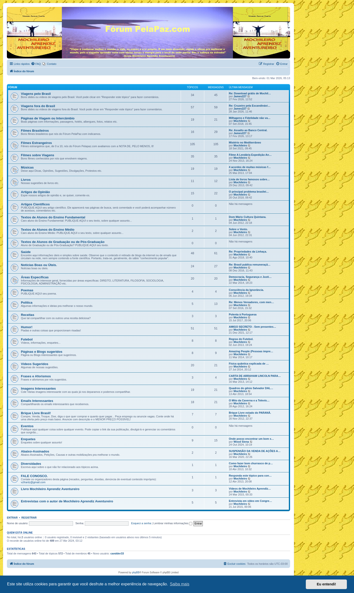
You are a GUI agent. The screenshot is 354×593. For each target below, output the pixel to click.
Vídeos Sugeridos (34, 364)
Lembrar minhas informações (172, 523)
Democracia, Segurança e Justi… (250, 276)
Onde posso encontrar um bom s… (251, 438)
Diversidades (31, 464)
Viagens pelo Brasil (36, 94)
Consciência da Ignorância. (246, 289)
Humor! (26, 327)
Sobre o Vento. (238, 229)
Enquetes (28, 439)
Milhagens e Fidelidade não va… (249, 117)
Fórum (12, 87)
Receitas (27, 315)
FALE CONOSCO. (34, 476)
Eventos (27, 426)
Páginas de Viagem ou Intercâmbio (47, 118)
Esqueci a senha (141, 523)
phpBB (135, 572)
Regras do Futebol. (241, 339)
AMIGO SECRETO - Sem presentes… (252, 326)
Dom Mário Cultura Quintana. (247, 216)
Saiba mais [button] (179, 584)
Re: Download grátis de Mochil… (250, 93)
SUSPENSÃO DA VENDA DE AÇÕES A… (254, 451)
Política (26, 302)
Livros (26, 180)
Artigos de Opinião (35, 192)
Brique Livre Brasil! (36, 413)
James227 (240, 96)
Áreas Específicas (35, 277)
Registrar (29, 517)
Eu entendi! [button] (326, 584)
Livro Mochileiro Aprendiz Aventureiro (50, 489)
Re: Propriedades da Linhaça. (248, 251)
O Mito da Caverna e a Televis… (249, 400)
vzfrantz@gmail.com (33, 482)
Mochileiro (240, 120)
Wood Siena (241, 441)
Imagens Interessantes (38, 388)
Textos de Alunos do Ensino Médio (47, 229)
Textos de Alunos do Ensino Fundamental (53, 217)
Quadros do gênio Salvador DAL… (251, 388)
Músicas (27, 167)
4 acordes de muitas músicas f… (250, 167)
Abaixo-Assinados (35, 451)
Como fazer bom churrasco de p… (251, 463)
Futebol (27, 339)
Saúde (26, 252)
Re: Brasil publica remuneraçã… (249, 264)
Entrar (12, 517)
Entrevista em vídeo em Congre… (250, 500)
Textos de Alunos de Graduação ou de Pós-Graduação (62, 242)
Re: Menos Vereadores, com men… (251, 302)
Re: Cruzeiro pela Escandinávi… (249, 105)
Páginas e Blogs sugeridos (41, 351)
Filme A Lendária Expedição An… (250, 154)
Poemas (27, 290)
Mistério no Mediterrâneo (245, 142)
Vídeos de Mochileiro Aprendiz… (250, 488)
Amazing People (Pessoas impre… (251, 351)
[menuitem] (36, 64)
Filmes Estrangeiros (36, 143)
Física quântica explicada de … (249, 363)
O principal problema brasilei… (249, 191)
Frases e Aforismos (36, 376)
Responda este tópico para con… (250, 475)
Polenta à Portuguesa (242, 314)
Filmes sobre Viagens (37, 155)
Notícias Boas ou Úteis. (39, 265)
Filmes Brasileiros (35, 130)
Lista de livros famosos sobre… (249, 179)
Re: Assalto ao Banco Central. (248, 130)
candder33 (117, 553)
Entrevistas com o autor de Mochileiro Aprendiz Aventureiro (67, 501)
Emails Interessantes (37, 401)
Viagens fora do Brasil (38, 106)
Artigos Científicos (35, 204)
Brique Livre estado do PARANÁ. (250, 412)
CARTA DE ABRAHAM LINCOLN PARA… (255, 375)
